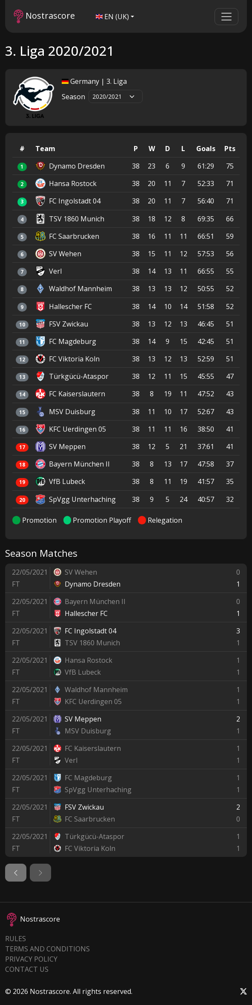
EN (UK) (112, 16)
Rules (15, 938)
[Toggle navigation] (226, 16)
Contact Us (27, 969)
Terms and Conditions (47, 948)
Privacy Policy (31, 959)
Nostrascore (44, 16)
